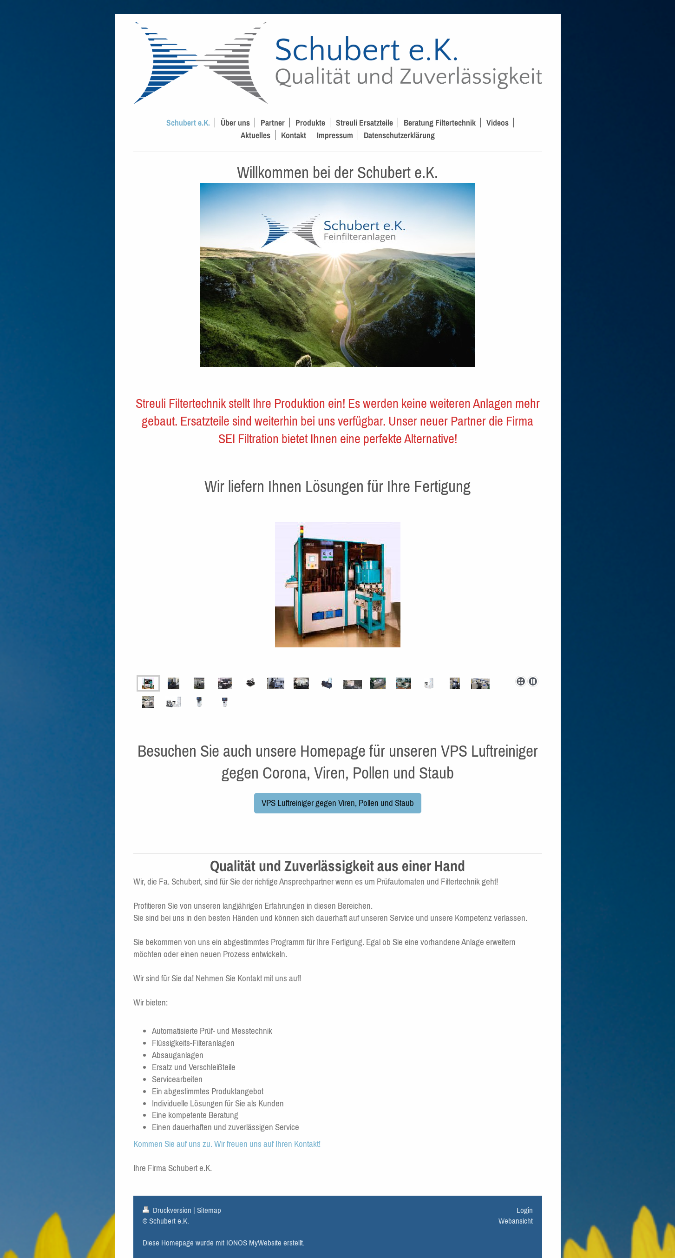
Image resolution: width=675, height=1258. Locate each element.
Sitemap (209, 1210)
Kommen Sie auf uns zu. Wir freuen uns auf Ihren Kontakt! (227, 1143)
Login (525, 1210)
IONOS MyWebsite (254, 1242)
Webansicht (515, 1220)
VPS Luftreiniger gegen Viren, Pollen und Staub (338, 803)
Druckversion (168, 1210)
